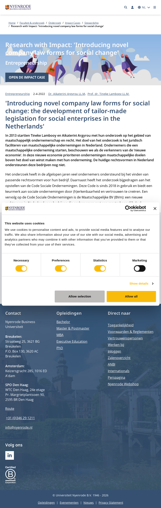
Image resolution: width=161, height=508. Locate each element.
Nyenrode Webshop (123, 384)
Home (12, 23)
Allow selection (79, 296)
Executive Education (71, 341)
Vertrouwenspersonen (125, 338)
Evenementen (69, 503)
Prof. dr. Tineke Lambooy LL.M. (108, 94)
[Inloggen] (132, 7)
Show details (139, 283)
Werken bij (116, 344)
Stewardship (91, 23)
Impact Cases (72, 23)
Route (9, 408)
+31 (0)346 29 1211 (20, 418)
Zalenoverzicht (119, 358)
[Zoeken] (125, 7)
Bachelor (63, 322)
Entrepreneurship (26, 62)
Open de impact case (27, 77)
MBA (59, 335)
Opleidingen (46, 503)
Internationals (118, 371)
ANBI (111, 364)
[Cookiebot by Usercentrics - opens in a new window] (128, 208)
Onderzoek (54, 23)
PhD (59, 348)
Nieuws (88, 503)
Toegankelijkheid (121, 325)
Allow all (131, 296)
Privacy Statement (111, 503)
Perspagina (116, 377)
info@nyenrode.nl (19, 427)
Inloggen (114, 351)
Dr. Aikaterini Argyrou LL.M (66, 94)
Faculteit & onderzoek (32, 23)
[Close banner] (154, 208)
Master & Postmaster (72, 328)
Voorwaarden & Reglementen (130, 331)
